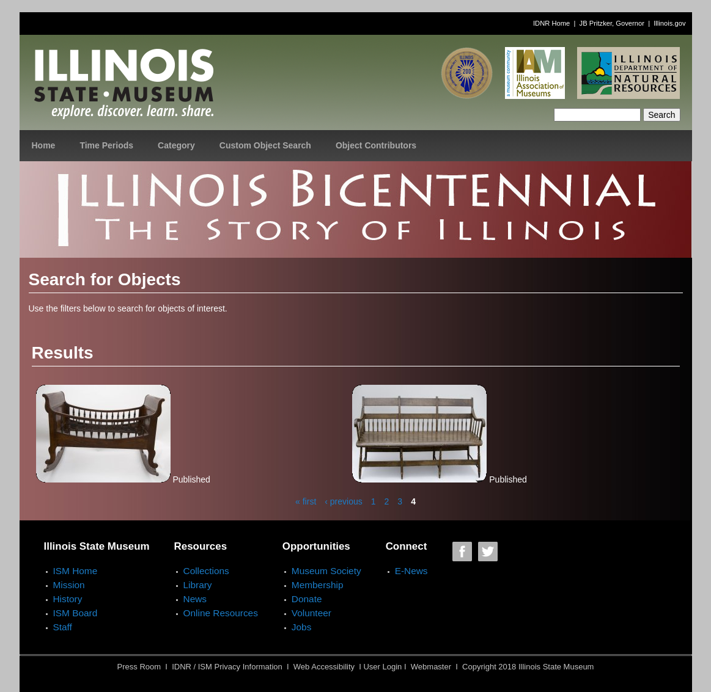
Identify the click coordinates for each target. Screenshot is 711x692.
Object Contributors (376, 145)
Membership (318, 585)
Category (176, 145)
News (195, 599)
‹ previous (343, 501)
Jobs (302, 627)
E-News (411, 571)
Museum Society (326, 571)
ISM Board (75, 613)
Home (44, 145)
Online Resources (220, 613)
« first (305, 501)
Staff (62, 627)
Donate (307, 599)
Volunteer (311, 613)
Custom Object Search (265, 145)
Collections (206, 571)
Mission (69, 585)
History (68, 599)
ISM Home (75, 571)
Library (197, 585)
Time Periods (106, 145)
